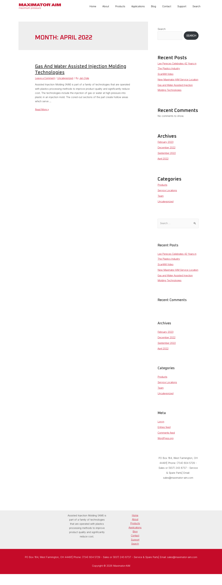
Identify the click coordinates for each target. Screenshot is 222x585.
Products (127, 6)
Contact (169, 6)
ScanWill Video (166, 74)
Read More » (42, 109)
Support (183, 6)
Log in (161, 431)
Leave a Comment (45, 78)
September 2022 (167, 158)
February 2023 (166, 146)
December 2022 (167, 152)
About (113, 6)
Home (102, 6)
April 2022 (163, 163)
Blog (157, 6)
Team (161, 200)
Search (197, 6)
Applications (143, 6)
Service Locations (168, 195)
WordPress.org (166, 448)
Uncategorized (66, 78)
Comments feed (166, 442)
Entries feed (164, 437)
